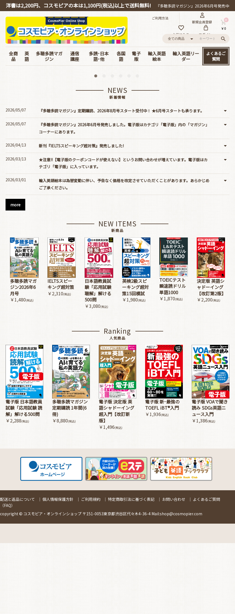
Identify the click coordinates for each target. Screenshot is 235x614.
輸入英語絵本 (157, 56)
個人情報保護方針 (58, 570)
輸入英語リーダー (186, 56)
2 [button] (105, 148)
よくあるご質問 (216, 56)
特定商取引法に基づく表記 (131, 570)
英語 (26, 56)
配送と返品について (17, 570)
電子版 (136, 56)
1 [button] (97, 148)
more (15, 275)
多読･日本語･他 (99, 56)
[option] (118, 105)
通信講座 (74, 56)
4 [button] (122, 148)
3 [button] (113, 148)
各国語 (121, 56)
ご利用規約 (90, 570)
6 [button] (138, 148)
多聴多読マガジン (49, 56)
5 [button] (130, 148)
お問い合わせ (173, 570)
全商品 (13, 56)
